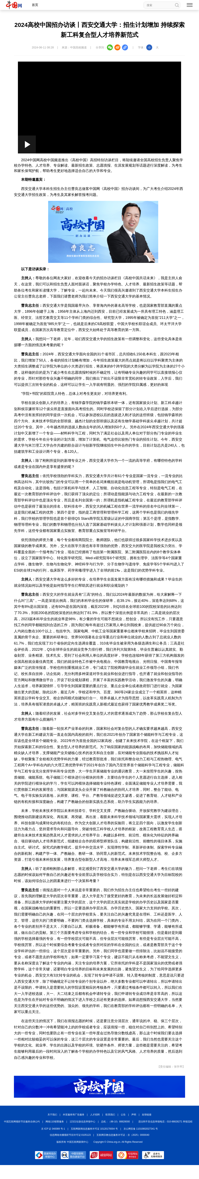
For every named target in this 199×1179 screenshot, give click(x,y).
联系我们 (110, 1114)
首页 (35, 5)
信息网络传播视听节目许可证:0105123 (70, 1135)
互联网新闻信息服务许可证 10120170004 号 (94, 1128)
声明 (133, 1114)
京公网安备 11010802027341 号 (141, 1128)
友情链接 (146, 1114)
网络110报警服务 (55, 1121)
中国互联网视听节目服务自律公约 (22, 1121)
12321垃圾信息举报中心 (82, 1121)
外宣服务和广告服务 (73, 1114)
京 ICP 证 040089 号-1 (53, 1128)
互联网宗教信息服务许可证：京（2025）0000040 (123, 1135)
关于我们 (52, 1114)
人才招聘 (95, 1114)
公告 (123, 1114)
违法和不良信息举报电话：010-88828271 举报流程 (165, 1121)
